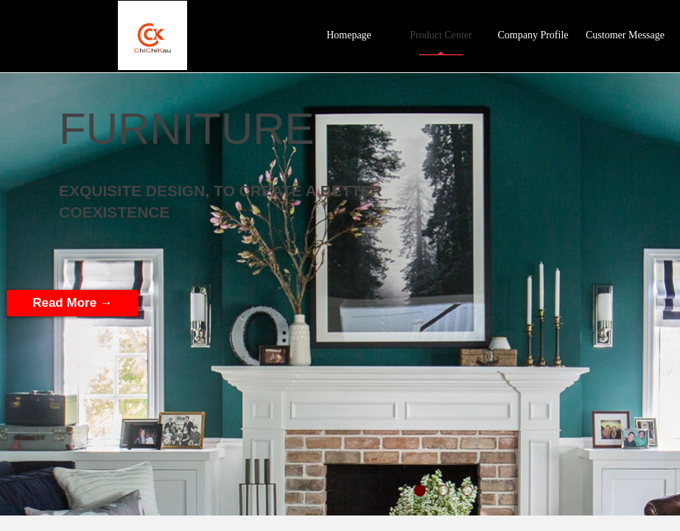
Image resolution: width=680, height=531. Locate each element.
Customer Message (625, 35)
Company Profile (532, 35)
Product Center (441, 35)
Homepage (348, 35)
